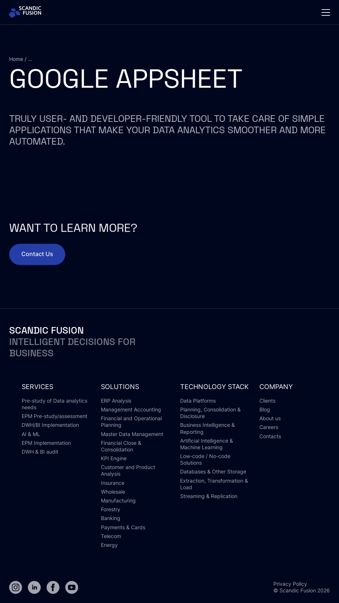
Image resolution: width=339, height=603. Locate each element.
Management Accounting (131, 409)
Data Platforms (198, 400)
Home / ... (20, 59)
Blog (264, 409)
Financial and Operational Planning (131, 421)
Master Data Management (132, 434)
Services (37, 387)
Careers (268, 427)
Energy (109, 545)
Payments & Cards (123, 527)
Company (276, 387)
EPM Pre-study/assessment (54, 416)
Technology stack (214, 387)
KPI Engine (114, 458)
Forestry (110, 509)
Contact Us (37, 260)
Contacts (270, 436)
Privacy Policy (290, 584)
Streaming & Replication (208, 496)
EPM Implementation (46, 443)
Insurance (112, 483)
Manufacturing (118, 500)
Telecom (111, 536)
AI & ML (31, 434)
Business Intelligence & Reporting (207, 428)
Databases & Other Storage (213, 471)
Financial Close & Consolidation (121, 446)
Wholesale (113, 491)
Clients (267, 400)
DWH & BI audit (40, 451)
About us (270, 418)
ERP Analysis (116, 400)
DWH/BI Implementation (50, 425)
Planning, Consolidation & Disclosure (210, 412)
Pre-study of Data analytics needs (54, 403)
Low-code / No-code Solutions (205, 459)
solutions (120, 387)
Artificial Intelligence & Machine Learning (206, 443)
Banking (110, 518)
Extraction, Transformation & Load (214, 483)
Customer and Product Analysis (128, 470)
